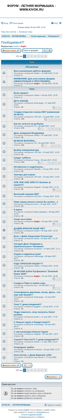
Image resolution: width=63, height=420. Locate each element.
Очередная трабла (24, 347)
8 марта (18, 209)
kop (35, 285)
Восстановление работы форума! (32, 71)
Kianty (36, 238)
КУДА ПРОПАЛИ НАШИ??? (28, 263)
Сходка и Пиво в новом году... (30, 283)
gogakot (37, 307)
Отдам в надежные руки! (27, 254)
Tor (35, 126)
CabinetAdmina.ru (42, 412)
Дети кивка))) (21, 100)
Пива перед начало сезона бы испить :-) (36, 202)
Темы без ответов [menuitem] (8, 32)
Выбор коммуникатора (26, 150)
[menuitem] (4, 23)
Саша (36, 160)
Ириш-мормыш (40, 212)
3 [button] (31, 56)
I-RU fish (37, 117)
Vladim (37, 73)
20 (59, 129)
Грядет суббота (22, 157)
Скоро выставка (23, 219)
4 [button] (35, 56)
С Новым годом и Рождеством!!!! (32, 322)
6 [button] (42, 56)
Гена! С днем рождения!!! (28, 304)
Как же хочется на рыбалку (29, 124)
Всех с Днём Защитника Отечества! (33, 236)
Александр (38, 103)
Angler (23, 46)
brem (36, 204)
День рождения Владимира (29, 133)
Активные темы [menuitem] (25, 32)
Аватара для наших (24, 174)
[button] (45, 56)
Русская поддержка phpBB (31, 415)
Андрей (37, 187)
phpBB (25, 410)
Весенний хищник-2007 (26, 194)
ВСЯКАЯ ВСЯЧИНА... (25, 140)
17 (49, 129)
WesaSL (37, 169)
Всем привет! (21, 93)
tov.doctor (38, 249)
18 (52, 129)
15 (49, 163)
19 (56, 129)
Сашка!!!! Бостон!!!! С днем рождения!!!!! (36, 339)
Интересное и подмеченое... (29, 167)
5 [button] (38, 56)
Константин (39, 357)
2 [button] (28, 56)
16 (52, 163)
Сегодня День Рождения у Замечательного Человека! (29, 245)
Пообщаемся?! (12, 42)
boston (16, 46)
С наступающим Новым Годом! (31, 331)
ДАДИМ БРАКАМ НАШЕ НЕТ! (29, 228)
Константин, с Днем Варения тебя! (33, 355)
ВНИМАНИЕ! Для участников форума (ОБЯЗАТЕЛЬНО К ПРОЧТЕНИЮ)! (34, 79)
